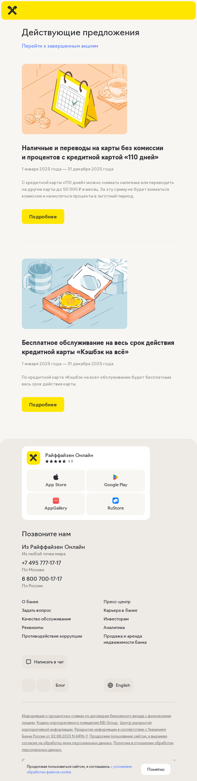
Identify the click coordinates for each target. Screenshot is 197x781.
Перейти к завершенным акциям (60, 46)
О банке (30, 601)
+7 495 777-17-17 (41, 563)
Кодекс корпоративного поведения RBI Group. (78, 722)
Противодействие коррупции (52, 636)
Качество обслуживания (46, 619)
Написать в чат (45, 662)
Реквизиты (32, 627)
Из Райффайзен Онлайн (53, 547)
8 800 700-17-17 (42, 579)
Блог (60, 685)
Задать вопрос (36, 610)
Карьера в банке (120, 610)
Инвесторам (116, 619)
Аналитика (114, 627)
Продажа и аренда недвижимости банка (125, 639)
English (118, 685)
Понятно (155, 769)
